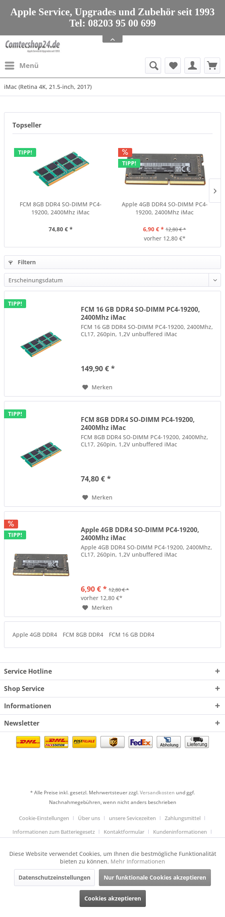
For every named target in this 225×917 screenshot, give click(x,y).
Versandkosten (157, 792)
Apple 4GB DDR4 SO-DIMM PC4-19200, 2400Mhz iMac (165, 208)
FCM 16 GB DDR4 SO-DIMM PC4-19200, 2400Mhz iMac (140, 313)
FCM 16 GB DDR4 (131, 634)
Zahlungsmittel (182, 818)
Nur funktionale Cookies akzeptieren (155, 877)
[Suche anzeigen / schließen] (153, 66)
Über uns (89, 818)
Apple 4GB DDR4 (35, 634)
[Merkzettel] (173, 66)
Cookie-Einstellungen (44, 818)
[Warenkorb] (212, 66)
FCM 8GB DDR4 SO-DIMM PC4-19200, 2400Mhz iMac (61, 208)
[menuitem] (21, 66)
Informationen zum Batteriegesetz (53, 831)
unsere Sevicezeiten (132, 818)
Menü (22, 64)
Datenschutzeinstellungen (54, 877)
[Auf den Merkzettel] (97, 387)
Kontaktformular (124, 831)
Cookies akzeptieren (112, 898)
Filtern (22, 262)
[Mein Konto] (192, 66)
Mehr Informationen (137, 861)
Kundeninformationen (180, 831)
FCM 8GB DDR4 (84, 634)
